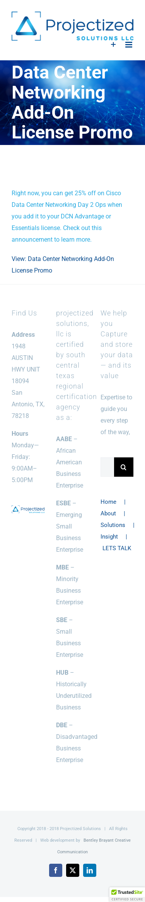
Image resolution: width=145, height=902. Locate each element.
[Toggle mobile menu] (129, 45)
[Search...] (107, 467)
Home (108, 501)
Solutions (113, 525)
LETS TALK (116, 548)
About (108, 513)
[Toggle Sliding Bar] (113, 45)
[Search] (123, 467)
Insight (109, 536)
